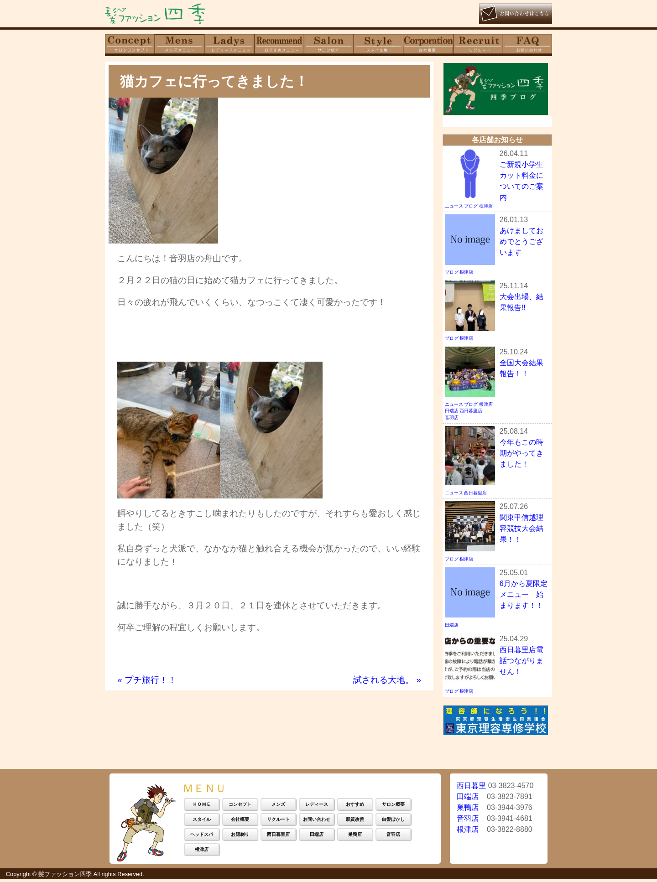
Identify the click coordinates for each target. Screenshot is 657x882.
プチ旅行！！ (147, 680)
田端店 (452, 412)
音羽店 (452, 418)
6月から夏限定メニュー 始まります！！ (524, 596)
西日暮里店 (470, 412)
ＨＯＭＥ (202, 806)
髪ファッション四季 (65, 876)
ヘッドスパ (201, 836)
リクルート (278, 821)
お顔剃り (240, 836)
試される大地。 (387, 680)
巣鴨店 (355, 836)
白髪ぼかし (393, 821)
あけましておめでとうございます (521, 243)
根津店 (486, 207)
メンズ (278, 806)
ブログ (471, 207)
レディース (316, 806)
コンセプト (240, 806)
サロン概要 (393, 806)
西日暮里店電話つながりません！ (521, 662)
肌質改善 (355, 821)
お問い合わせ (316, 821)
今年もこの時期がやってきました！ (521, 454)
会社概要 (240, 821)
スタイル (202, 821)
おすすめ (355, 806)
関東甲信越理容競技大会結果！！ (521, 530)
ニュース (454, 207)
